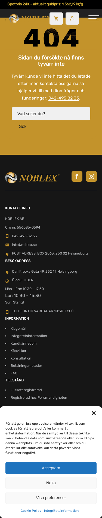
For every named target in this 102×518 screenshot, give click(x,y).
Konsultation (21, 358)
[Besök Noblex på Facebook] (77, 176)
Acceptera (51, 468)
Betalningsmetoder (26, 366)
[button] (94, 413)
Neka (51, 482)
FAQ (14, 373)
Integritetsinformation (61, 511)
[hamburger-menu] (93, 18)
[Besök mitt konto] (72, 18)
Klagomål (18, 328)
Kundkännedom (24, 343)
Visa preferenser (51, 497)
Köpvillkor (18, 351)
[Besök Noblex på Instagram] (91, 176)
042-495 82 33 (63, 98)
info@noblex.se (21, 245)
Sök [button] (23, 126)
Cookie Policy (31, 511)
